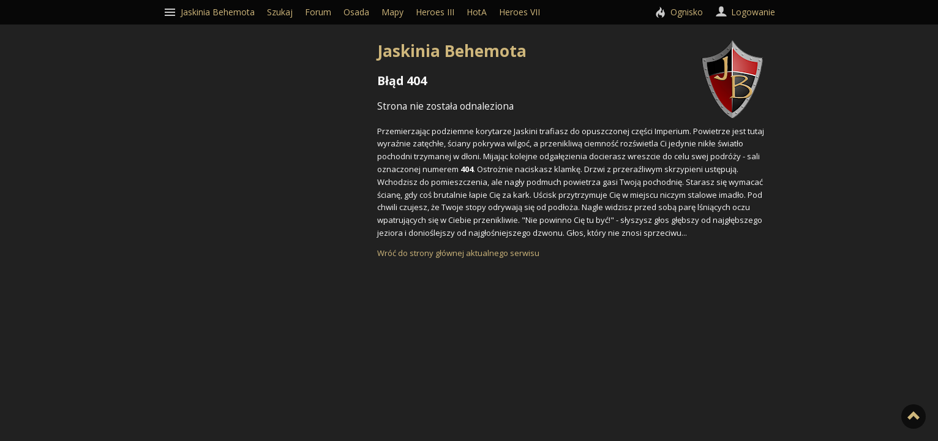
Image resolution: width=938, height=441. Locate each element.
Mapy (392, 12)
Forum (318, 12)
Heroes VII (519, 12)
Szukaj (280, 12)
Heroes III (435, 12)
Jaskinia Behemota (570, 51)
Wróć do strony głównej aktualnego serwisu (458, 252)
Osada (356, 12)
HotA (477, 12)
